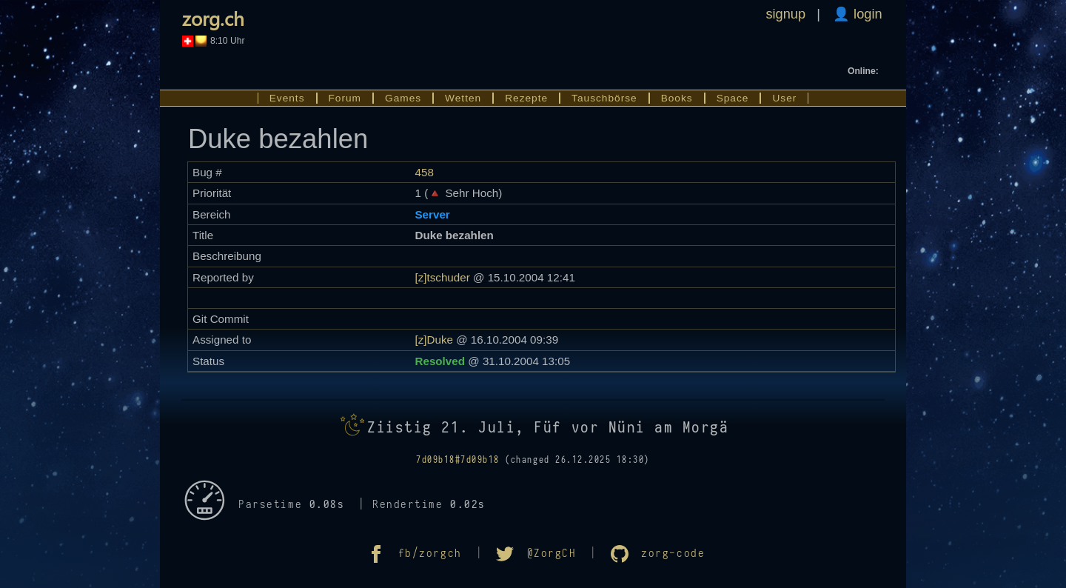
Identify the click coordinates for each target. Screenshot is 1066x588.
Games (403, 98)
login (866, 13)
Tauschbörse (604, 98)
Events (287, 98)
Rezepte (526, 98)
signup (785, 13)
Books (677, 98)
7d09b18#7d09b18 (458, 460)
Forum (345, 98)
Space (733, 98)
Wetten (463, 98)
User (784, 98)
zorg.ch (213, 17)
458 (424, 172)
